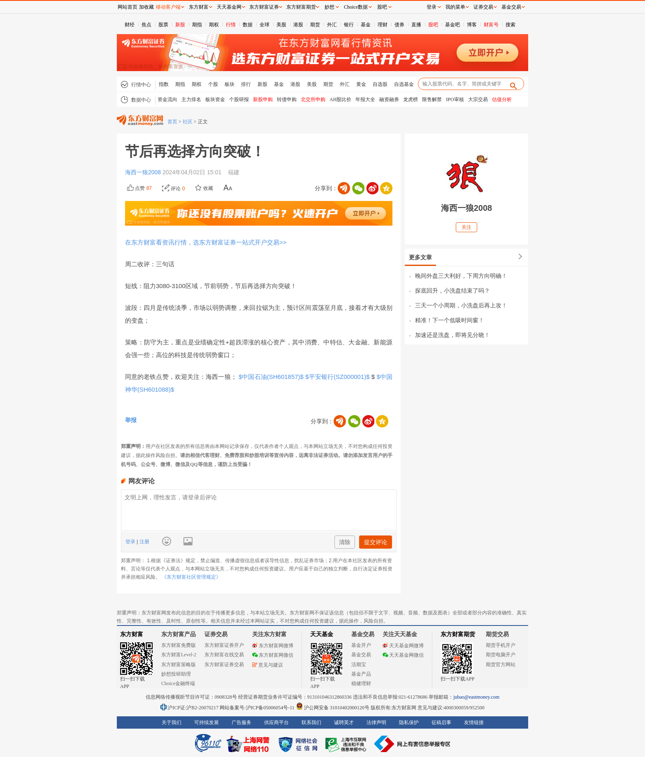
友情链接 (474, 722)
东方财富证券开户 (224, 645)
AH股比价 (340, 99)
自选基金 (404, 84)
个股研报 (239, 99)
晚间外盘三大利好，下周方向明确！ (461, 275)
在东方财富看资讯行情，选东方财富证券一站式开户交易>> (206, 242)
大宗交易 (478, 99)
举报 (131, 420)
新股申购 (263, 99)
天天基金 (321, 634)
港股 (298, 25)
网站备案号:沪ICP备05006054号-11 (258, 708)
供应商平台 (276, 722)
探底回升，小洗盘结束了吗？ (452, 290)
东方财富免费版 (178, 645)
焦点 (146, 25)
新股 (180, 25)
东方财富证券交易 (224, 664)
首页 (172, 122)
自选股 (380, 84)
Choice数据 (356, 7)
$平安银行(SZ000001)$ (338, 376)
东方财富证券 (264, 7)
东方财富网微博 (272, 646)
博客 (472, 25)
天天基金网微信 (403, 655)
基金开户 (361, 645)
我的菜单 (455, 7)
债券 (399, 25)
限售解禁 (432, 99)
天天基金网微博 (403, 646)
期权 (214, 25)
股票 (163, 25)
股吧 (433, 25)
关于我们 (171, 722)
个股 (213, 84)
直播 (416, 25)
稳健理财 (361, 683)
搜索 (510, 25)
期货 (315, 25)
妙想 (329, 7)
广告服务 (241, 722)
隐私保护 (409, 722)
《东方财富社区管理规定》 (191, 577)
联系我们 (311, 722)
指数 (164, 84)
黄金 (361, 84)
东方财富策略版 (178, 664)
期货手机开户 (500, 645)
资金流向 (167, 99)
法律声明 (376, 722)
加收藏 (146, 7)
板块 (229, 84)
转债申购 (287, 99)
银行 (349, 25)
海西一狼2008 (143, 172)
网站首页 (127, 7)
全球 (264, 25)
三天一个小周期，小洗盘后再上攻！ (461, 305)
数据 (248, 25)
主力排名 (191, 99)
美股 (281, 25)
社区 (188, 122)
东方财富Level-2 (178, 655)
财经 (130, 25)
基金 (366, 25)
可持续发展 (206, 722)
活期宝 (358, 664)
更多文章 (420, 257)
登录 (131, 542)
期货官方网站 (500, 664)
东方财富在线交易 (224, 655)
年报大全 (365, 99)
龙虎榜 (410, 99)
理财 (382, 25)
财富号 (491, 25)
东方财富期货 (458, 634)
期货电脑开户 (500, 655)
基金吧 (452, 25)
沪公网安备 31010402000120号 (332, 708)
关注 (466, 227)
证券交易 (483, 7)
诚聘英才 (344, 722)
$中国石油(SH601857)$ (271, 376)
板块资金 (215, 99)
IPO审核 (455, 99)
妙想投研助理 (176, 674)
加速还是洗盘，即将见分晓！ (452, 335)
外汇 (332, 25)
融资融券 (389, 99)
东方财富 (131, 634)
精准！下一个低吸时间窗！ (449, 320)
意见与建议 (267, 665)
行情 (231, 25)
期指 (197, 25)
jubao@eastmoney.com (476, 697)
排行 (246, 84)
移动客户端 (168, 7)
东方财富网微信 (272, 655)
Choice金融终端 (178, 683)
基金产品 (361, 674)
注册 (143, 542)
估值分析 (502, 99)
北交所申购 (313, 99)
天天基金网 (229, 7)
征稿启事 (441, 722)
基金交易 (361, 655)
